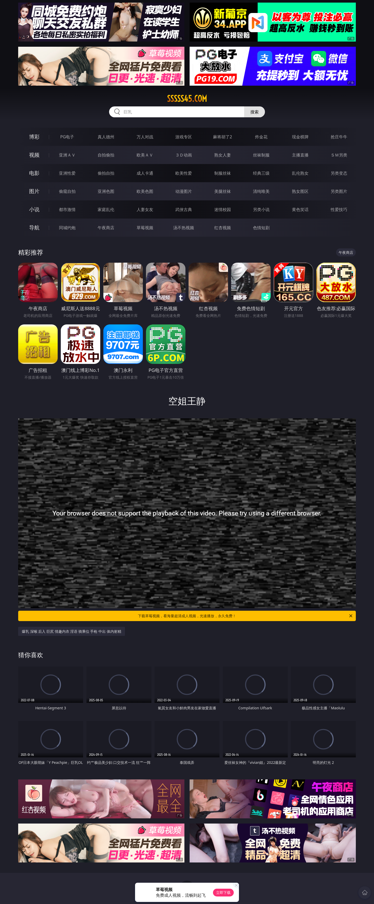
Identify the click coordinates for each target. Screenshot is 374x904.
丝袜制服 (261, 155)
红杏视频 (222, 227)
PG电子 (67, 137)
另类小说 (261, 209)
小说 (34, 209)
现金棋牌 (300, 137)
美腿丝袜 (222, 191)
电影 (34, 172)
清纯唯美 (261, 191)
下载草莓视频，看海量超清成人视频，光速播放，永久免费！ (245, 616)
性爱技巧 (339, 209)
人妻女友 (145, 209)
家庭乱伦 (106, 209)
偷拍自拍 (106, 173)
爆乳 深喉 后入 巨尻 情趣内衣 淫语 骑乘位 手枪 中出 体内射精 (71, 631)
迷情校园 (222, 209)
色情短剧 (261, 227)
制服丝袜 (222, 173)
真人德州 (106, 137)
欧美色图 (145, 191)
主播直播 (300, 155)
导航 (34, 227)
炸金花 (261, 137)
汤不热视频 (183, 227)
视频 (34, 154)
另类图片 (339, 191)
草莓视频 (145, 227)
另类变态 (339, 173)
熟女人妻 (222, 155)
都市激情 (67, 209)
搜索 (254, 112)
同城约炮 (67, 227)
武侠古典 (183, 209)
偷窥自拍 (67, 191)
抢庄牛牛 (339, 137)
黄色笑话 (300, 209)
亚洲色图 (106, 191)
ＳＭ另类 (339, 155)
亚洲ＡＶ (67, 155)
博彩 (34, 136)
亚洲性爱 (67, 173)
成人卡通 (145, 173)
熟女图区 (300, 191)
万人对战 (145, 137)
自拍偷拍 (106, 155)
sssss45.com (187, 98)
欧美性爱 (183, 173)
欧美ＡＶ (145, 155)
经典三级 (261, 173)
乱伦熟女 (300, 173)
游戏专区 (183, 137)
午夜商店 (106, 227)
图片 (34, 191)
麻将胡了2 (222, 137)
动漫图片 (183, 191)
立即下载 (223, 892)
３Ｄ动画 (183, 155)
